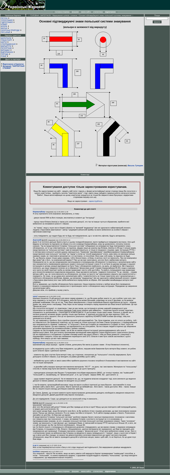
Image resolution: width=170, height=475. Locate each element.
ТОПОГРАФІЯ (7, 20)
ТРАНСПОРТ (6, 40)
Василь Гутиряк (135, 166)
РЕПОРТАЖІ (6, 48)
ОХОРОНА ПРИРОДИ (10, 30)
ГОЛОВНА (34, 15)
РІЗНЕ (3, 56)
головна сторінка (62, 12)
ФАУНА (4, 28)
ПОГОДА (4, 54)
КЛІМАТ (4, 24)
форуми (75, 12)
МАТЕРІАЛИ (6, 38)
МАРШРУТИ (6, 46)
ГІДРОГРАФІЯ (7, 22)
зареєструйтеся (95, 201)
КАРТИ (4, 42)
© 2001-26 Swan (137, 468)
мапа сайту (86, 12)
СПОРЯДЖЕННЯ (8, 44)
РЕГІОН (4, 18)
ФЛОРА (4, 26)
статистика (98, 12)
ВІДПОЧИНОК (7, 52)
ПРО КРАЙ (5, 32)
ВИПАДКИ (5, 50)
